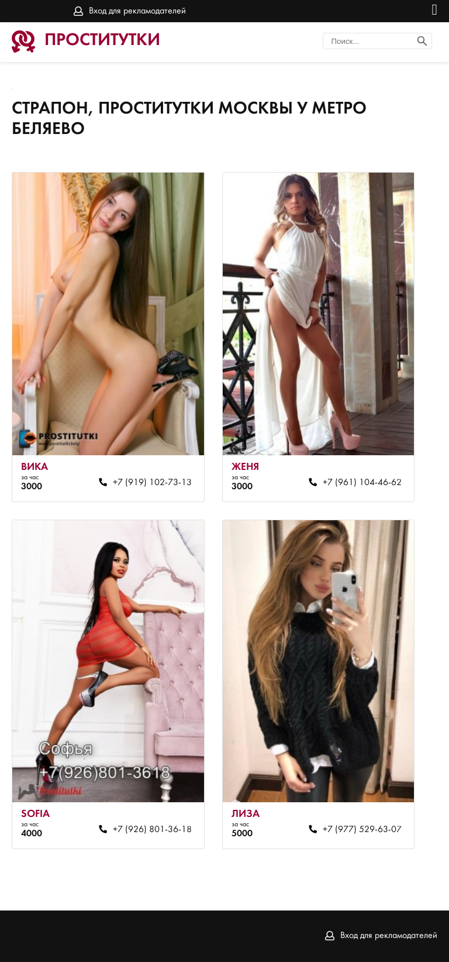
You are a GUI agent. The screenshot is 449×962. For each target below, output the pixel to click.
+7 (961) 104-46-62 (362, 482)
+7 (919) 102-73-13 (152, 482)
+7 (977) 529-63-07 (362, 829)
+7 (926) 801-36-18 (152, 829)
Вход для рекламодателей (137, 11)
